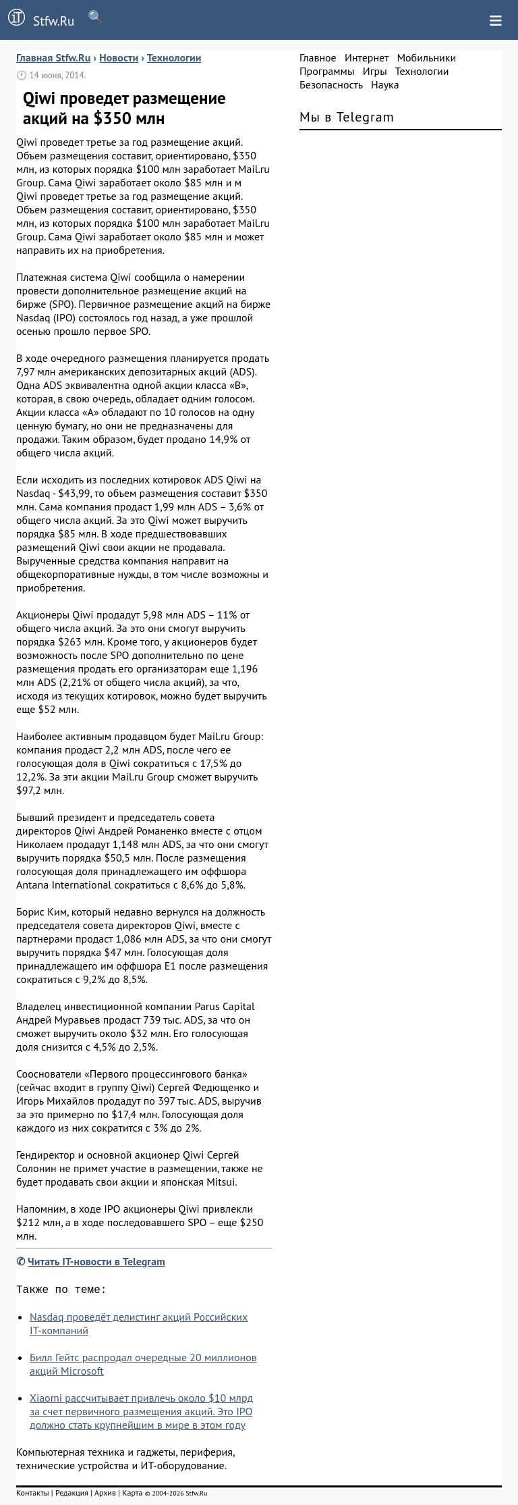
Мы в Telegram (347, 117)
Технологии (422, 71)
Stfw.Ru (37, 19)
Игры (375, 71)
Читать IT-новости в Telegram (96, 1261)
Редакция (71, 1495)
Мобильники (426, 57)
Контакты (32, 1495)
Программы (326, 71)
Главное (318, 57)
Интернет (366, 57)
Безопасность (331, 84)
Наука (385, 84)
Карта (132, 1495)
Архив (105, 1495)
